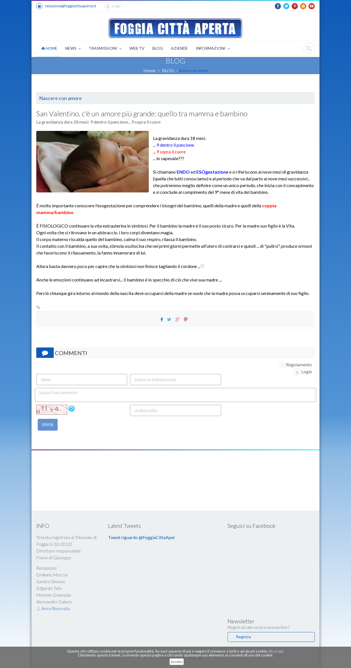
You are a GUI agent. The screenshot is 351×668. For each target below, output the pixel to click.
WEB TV (137, 48)
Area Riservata (53, 608)
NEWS (73, 48)
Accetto (177, 662)
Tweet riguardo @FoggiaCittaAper (141, 537)
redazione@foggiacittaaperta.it (66, 6)
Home (149, 70)
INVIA (47, 424)
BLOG (157, 48)
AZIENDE (179, 48)
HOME (49, 48)
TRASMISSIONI (105, 48)
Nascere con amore (193, 70)
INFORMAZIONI (213, 48)
